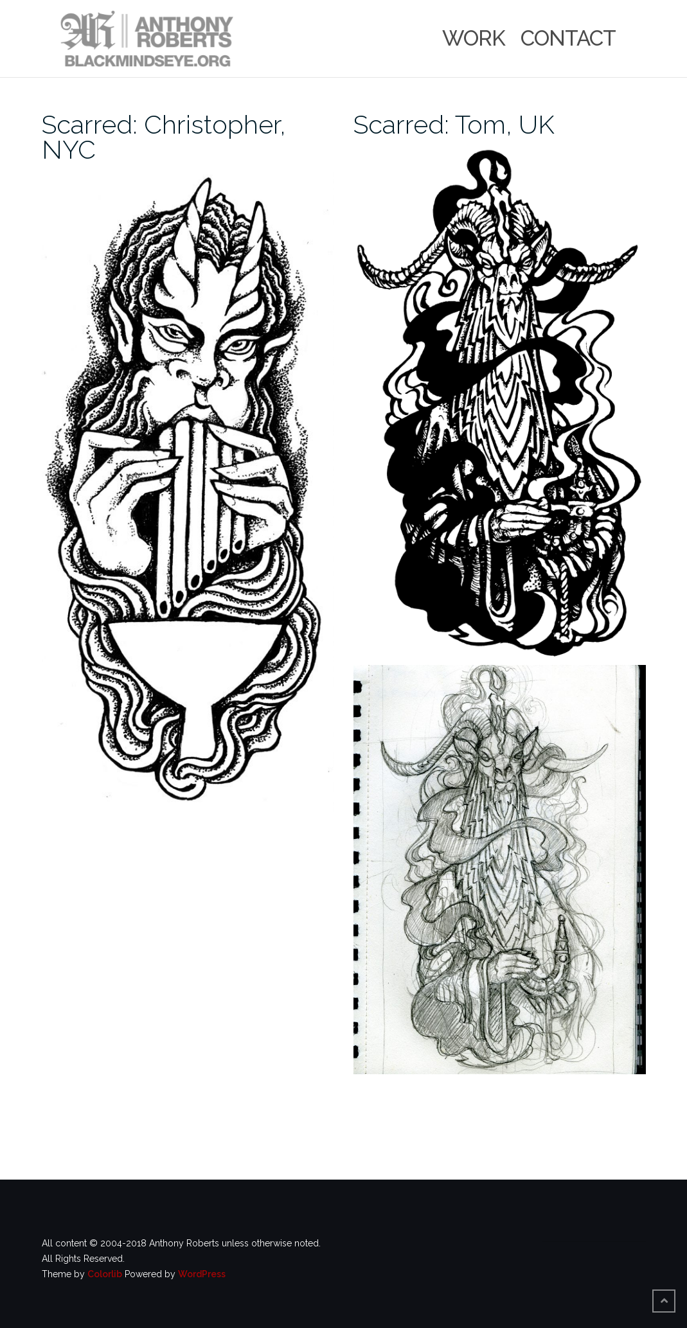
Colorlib (104, 1274)
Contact (568, 38)
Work (473, 38)
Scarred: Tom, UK (454, 124)
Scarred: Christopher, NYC (164, 136)
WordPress (202, 1274)
